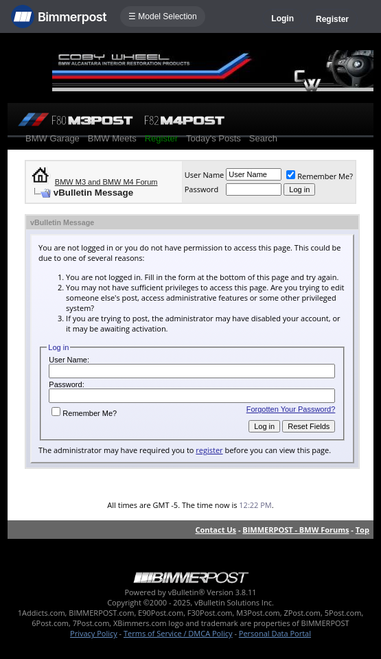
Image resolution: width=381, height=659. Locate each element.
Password (202, 189)
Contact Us (216, 529)
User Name (204, 175)
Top (362, 529)
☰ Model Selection (162, 16)
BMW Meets (112, 138)
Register (332, 19)
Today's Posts (213, 138)
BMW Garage (52, 138)
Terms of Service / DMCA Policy (178, 633)
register (209, 450)
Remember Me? (319, 176)
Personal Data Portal (275, 633)
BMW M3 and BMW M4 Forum (106, 182)
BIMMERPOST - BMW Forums (295, 529)
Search (263, 138)
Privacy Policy (93, 633)
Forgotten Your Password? (291, 409)
